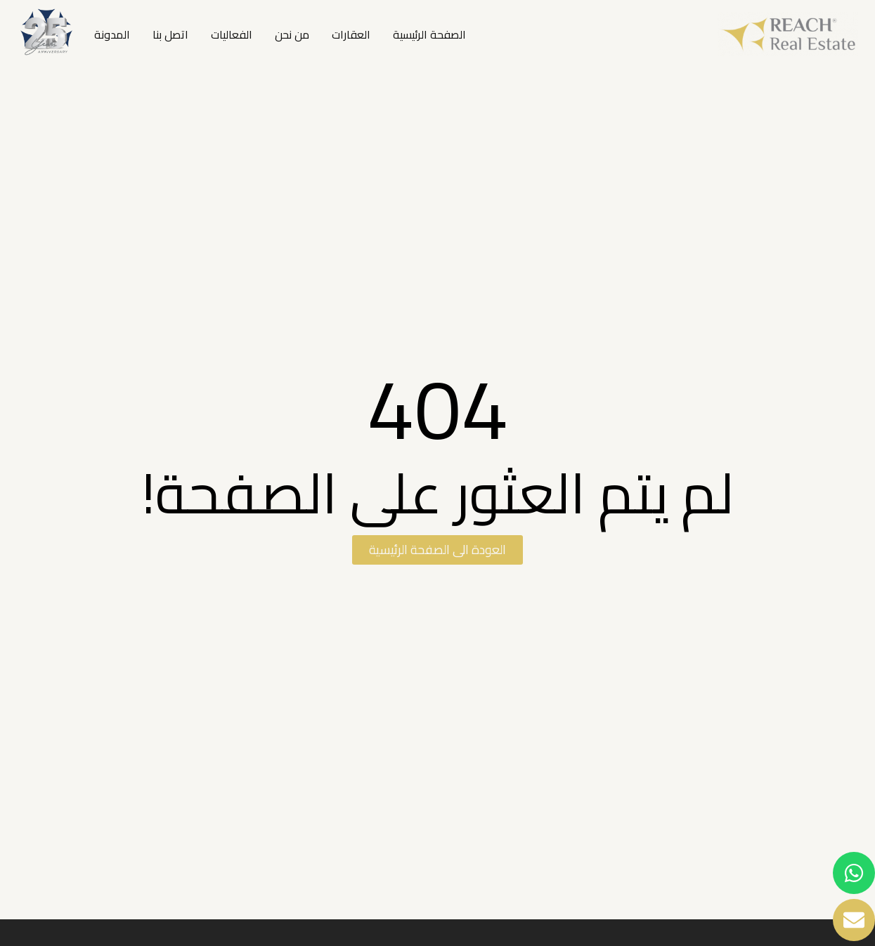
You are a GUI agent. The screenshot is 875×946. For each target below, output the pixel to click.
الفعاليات (231, 34)
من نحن (292, 34)
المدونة (112, 34)
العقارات (351, 34)
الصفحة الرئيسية (429, 34)
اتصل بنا (170, 34)
